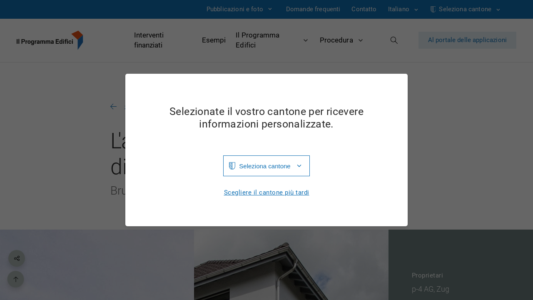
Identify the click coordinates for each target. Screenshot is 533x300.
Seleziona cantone (264, 166)
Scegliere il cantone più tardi (266, 193)
